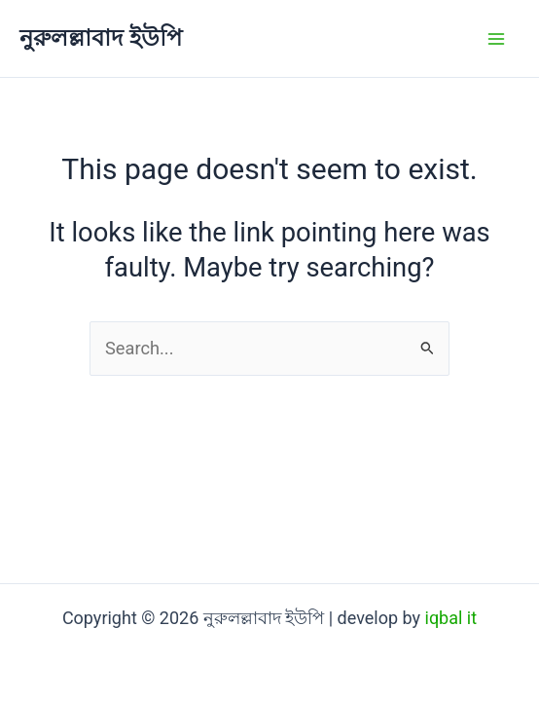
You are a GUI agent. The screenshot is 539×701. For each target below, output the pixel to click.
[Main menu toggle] (497, 38)
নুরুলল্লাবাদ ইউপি (100, 38)
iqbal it (451, 618)
